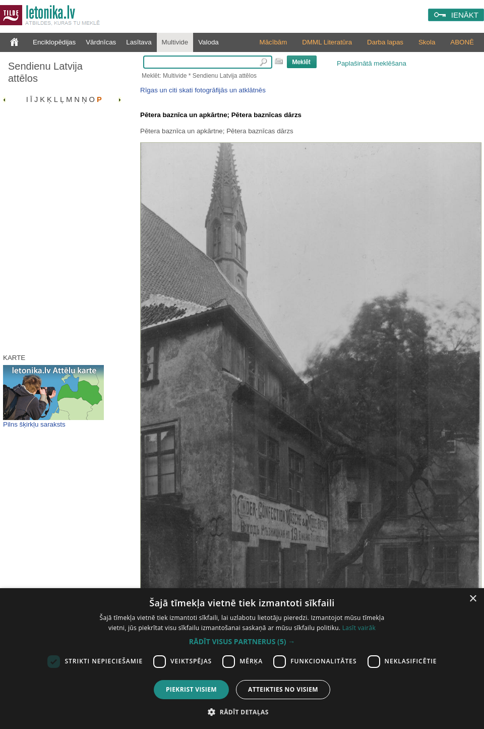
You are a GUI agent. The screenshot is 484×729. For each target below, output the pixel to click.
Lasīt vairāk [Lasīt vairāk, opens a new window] (359, 627)
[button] (242, 641)
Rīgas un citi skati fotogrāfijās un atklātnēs (203, 90)
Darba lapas (385, 42)
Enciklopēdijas (54, 42)
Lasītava (138, 42)
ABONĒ (462, 42)
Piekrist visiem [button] (191, 689)
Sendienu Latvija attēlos (45, 72)
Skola (426, 42)
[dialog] (242, 658)
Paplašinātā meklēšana (371, 63)
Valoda (208, 42)
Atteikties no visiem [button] (283, 689)
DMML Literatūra (327, 42)
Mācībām (273, 42)
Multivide (175, 42)
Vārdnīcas (101, 42)
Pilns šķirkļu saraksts (34, 424)
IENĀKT (464, 15)
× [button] (472, 599)
